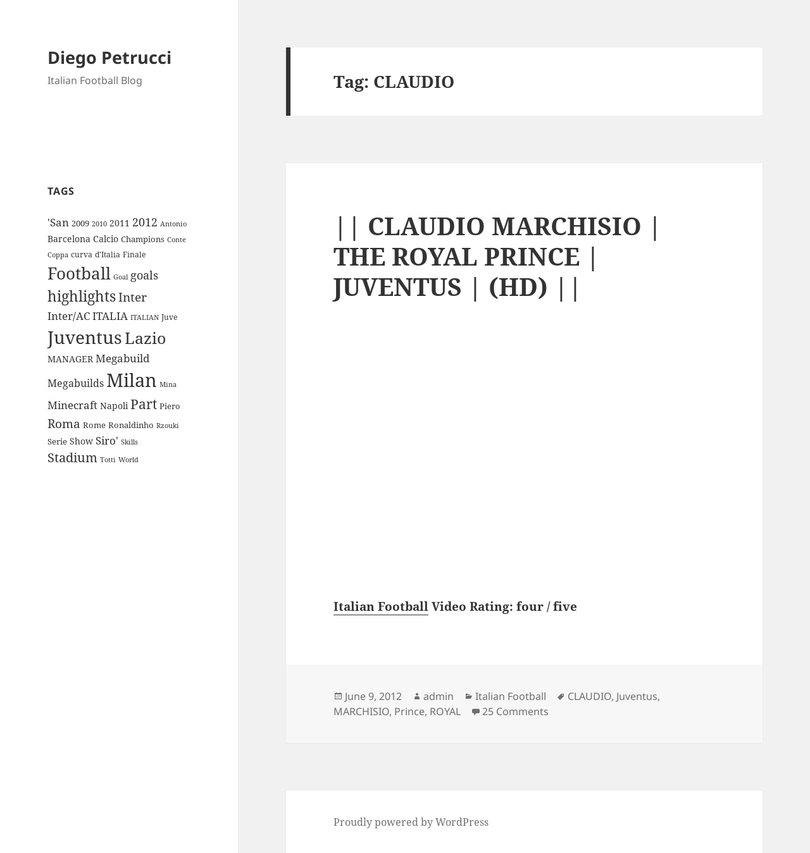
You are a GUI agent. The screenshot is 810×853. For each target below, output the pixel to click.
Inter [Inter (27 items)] (132, 297)
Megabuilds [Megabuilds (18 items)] (75, 383)
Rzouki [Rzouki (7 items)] (167, 425)
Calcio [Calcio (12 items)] (105, 239)
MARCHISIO (361, 711)
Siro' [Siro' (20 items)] (107, 440)
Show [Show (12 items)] (81, 441)
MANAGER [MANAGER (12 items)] (70, 359)
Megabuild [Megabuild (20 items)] (122, 358)
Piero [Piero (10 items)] (169, 406)
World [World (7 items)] (128, 459)
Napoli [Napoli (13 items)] (114, 406)
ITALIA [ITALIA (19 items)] (110, 316)
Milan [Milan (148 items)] (131, 380)
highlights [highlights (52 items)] (81, 296)
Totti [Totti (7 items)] (108, 459)
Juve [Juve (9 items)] (169, 317)
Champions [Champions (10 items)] (143, 239)
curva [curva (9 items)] (81, 254)
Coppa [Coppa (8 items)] (57, 254)
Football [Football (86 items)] (79, 273)
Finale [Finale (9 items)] (134, 254)
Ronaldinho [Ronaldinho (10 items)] (131, 425)
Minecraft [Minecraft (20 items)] (72, 405)
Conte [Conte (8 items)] (176, 239)
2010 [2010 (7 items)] (99, 223)
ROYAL (445, 711)
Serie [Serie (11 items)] (57, 441)
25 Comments (515, 711)
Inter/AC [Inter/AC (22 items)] (68, 315)
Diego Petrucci (109, 57)
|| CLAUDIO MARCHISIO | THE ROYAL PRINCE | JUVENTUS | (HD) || (497, 256)
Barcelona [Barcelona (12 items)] (68, 239)
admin (438, 696)
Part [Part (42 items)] (143, 404)
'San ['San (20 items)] (58, 222)
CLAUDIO (589, 696)
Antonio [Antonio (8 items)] (173, 223)
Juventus (636, 696)
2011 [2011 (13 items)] (119, 223)
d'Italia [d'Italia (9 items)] (107, 254)
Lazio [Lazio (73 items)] (145, 337)
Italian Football (380, 606)
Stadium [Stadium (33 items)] (72, 457)
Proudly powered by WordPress (411, 822)
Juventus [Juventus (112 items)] (84, 337)
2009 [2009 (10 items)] (80, 223)
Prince (409, 711)
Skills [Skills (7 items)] (129, 442)
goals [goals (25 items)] (144, 275)
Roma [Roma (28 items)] (63, 423)
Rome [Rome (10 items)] (94, 425)
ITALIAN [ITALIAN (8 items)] (144, 317)
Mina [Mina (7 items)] (168, 384)
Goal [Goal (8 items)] (120, 276)
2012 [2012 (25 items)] (145, 222)
